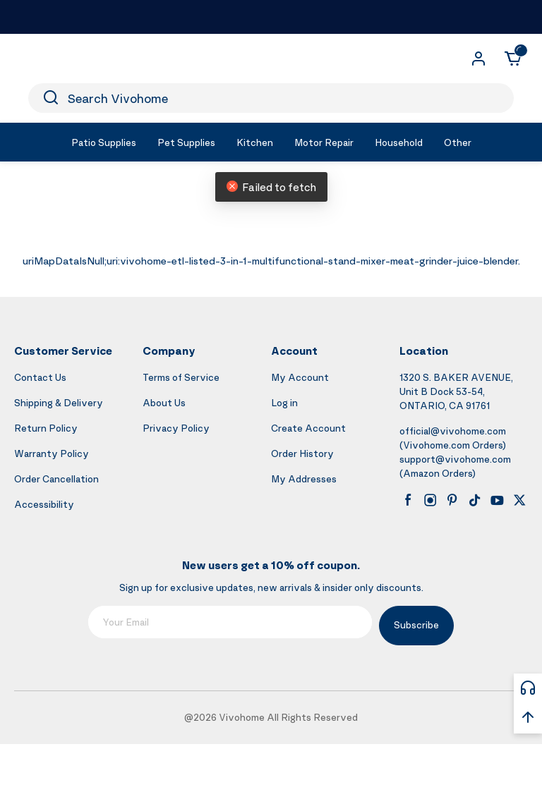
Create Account (308, 428)
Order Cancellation (56, 479)
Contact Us (40, 377)
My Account (300, 377)
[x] (519, 500)
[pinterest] (452, 500)
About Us (164, 402)
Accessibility (44, 504)
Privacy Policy (176, 428)
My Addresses (304, 479)
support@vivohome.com (455, 459)
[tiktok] (474, 500)
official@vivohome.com (452, 431)
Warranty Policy (51, 453)
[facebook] (407, 500)
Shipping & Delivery (58, 402)
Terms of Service (181, 377)
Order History (302, 453)
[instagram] (430, 500)
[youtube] (496, 500)
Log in (284, 402)
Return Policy (46, 428)
